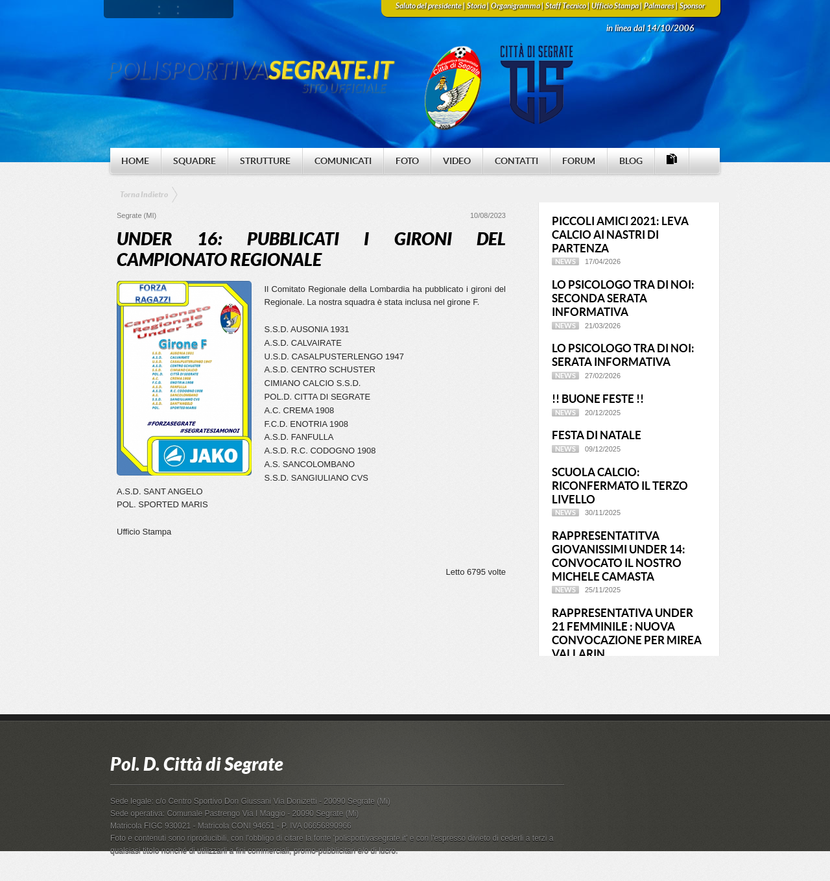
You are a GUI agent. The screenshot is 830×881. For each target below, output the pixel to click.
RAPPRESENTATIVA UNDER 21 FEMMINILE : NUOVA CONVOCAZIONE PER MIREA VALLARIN (627, 633)
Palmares (659, 5)
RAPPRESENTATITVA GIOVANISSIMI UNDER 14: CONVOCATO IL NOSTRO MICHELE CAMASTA (618, 555)
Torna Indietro (144, 194)
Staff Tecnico (565, 5)
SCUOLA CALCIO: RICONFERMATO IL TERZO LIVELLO (620, 485)
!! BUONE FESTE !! (598, 398)
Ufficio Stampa (615, 5)
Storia (476, 5)
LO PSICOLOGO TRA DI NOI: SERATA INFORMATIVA (623, 355)
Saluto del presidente (429, 5)
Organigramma (515, 5)
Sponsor (692, 5)
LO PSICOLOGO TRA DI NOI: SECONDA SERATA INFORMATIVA (623, 298)
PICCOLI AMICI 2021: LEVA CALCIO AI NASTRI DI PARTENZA (620, 234)
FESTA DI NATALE (596, 435)
